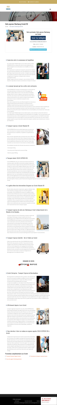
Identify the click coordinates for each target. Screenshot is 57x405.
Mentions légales (40, 401)
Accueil (6, 26)
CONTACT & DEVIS (34, 2)
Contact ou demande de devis (38, 49)
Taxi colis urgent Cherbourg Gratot (14, 359)
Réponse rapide (28, 264)
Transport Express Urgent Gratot (13, 356)
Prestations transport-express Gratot (38, 356)
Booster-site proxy (39, 402)
